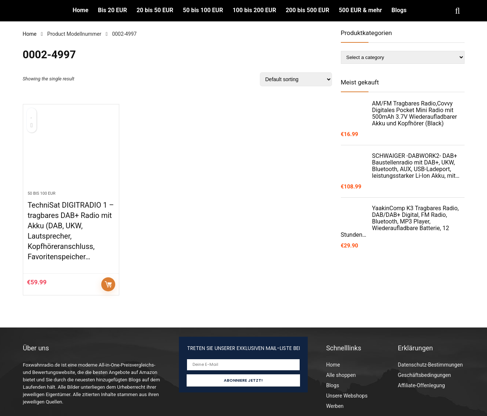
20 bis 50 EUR (155, 10)
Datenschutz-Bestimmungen (430, 365)
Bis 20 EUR (112, 10)
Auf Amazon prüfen (108, 284)
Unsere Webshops (346, 396)
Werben (334, 406)
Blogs (399, 10)
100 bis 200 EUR (254, 10)
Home (80, 10)
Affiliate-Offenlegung (421, 385)
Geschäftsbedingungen (424, 375)
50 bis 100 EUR (203, 10)
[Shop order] (296, 79)
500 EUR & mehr (360, 10)
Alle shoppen (341, 375)
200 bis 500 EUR (307, 10)
